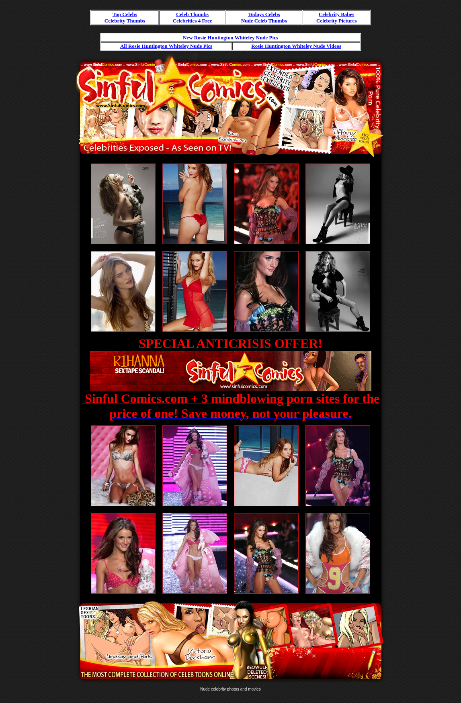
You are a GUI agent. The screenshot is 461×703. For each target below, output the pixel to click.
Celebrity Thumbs (124, 21)
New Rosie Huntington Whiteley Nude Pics (230, 38)
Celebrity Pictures (336, 21)
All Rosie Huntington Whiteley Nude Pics (166, 46)
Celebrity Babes (336, 14)
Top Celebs (125, 14)
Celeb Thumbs (192, 14)
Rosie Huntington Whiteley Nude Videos (296, 46)
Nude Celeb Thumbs (264, 21)
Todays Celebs (264, 14)
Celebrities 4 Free (192, 21)
